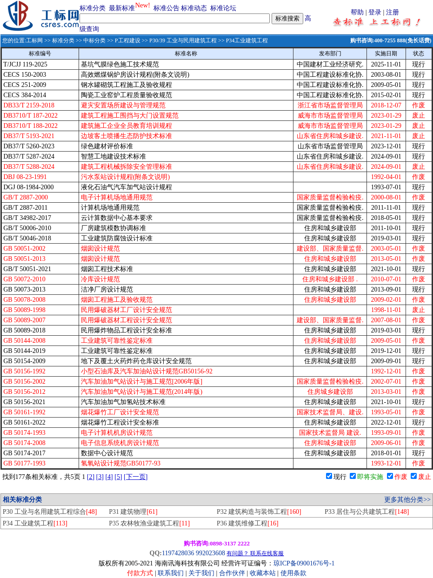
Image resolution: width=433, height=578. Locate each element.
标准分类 (93, 8)
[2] (90, 476)
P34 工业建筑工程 (35, 523)
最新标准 (122, 8)
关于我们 (202, 573)
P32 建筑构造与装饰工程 (259, 511)
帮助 (357, 12)
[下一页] (135, 476)
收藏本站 (263, 573)
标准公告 (166, 8)
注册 (392, 12)
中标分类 (94, 40)
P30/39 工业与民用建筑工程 (183, 40)
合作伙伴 (232, 573)
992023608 (210, 553)
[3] (100, 476)
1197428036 (178, 553)
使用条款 (293, 573)
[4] (109, 476)
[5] (118, 476)
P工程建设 (127, 40)
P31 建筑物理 (133, 511)
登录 (374, 12)
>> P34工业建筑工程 (242, 40)
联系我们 (171, 573)
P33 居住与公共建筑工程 (367, 511)
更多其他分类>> (407, 499)
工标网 (34, 40)
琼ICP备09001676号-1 (303, 563)
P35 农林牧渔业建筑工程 (149, 523)
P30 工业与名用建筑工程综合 (50, 511)
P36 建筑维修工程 (248, 523)
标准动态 (194, 8)
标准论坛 (223, 8)
